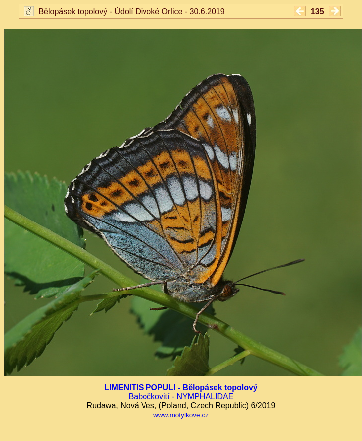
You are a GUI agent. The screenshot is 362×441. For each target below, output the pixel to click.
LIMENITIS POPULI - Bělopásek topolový (180, 387)
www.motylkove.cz (181, 415)
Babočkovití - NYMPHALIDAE (181, 396)
